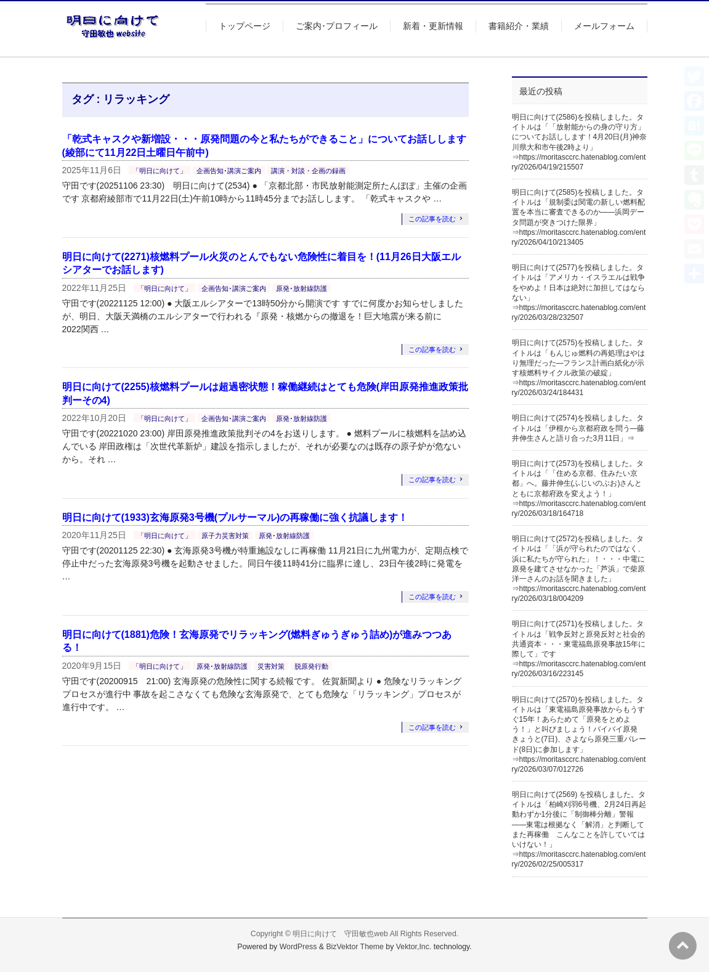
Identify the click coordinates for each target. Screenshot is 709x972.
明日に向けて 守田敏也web (340, 933)
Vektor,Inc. (414, 946)
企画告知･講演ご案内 (228, 170)
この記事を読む (432, 219)
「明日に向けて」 (159, 170)
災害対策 (271, 666)
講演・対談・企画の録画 (308, 170)
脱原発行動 (311, 666)
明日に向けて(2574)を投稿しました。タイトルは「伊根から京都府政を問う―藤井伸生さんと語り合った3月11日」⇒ (578, 428)
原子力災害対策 (225, 535)
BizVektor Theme (355, 946)
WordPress (298, 946)
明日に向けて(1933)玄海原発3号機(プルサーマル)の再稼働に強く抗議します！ (235, 517)
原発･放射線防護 (301, 288)
